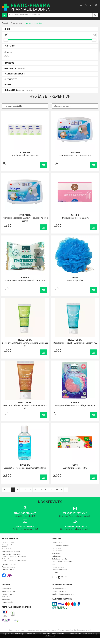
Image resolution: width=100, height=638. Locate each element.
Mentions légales (58, 567)
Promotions (56, 548)
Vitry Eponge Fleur (75, 280)
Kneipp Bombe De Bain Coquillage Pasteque (75, 405)
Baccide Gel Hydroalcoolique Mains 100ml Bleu (25, 468)
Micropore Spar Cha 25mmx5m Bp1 (75, 155)
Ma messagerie (7, 602)
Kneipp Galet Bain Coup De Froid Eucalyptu (25, 280)
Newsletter (56, 554)
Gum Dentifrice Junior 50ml (75, 468)
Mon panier (6, 597)
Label (8, 84)
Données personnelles (60, 570)
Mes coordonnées (8, 592)
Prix (7, 29)
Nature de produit (15, 68)
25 (51, 489)
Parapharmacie (16, 23)
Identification (6, 589)
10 (35, 489)
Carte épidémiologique (60, 559)
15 (41, 489)
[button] (25, 105)
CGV (53, 564)
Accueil (5, 23)
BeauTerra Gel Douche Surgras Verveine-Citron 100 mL (25, 345)
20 (46, 489)
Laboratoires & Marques (60, 546)
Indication (19, 90)
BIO (7, 55)
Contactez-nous (8, 570)
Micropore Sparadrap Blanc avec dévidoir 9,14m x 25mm (25, 220)
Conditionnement (15, 74)
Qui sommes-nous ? (9, 565)
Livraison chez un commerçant (63, 594)
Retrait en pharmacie (59, 589)
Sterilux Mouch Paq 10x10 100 (25, 155)
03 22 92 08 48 (6, 549)
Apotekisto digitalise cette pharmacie (78, 630)
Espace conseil (57, 551)
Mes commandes (8, 594)
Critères (10, 46)
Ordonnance (56, 556)
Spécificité (11, 79)
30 (57, 489)
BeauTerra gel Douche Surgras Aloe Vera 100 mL (75, 343)
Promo (8, 52)
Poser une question (9, 567)
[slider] (6, 40)
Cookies (55, 573)
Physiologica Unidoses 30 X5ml (75, 218)
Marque (9, 63)
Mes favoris (6, 600)
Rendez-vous (57, 543)
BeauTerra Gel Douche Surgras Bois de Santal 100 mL (25, 407)
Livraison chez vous (59, 592)
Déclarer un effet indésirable (62, 562)
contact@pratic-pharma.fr (11, 552)
